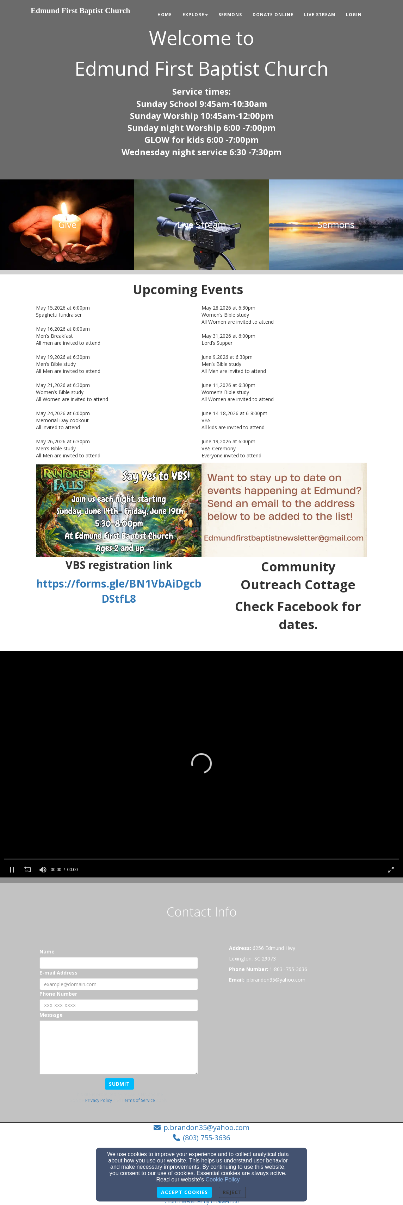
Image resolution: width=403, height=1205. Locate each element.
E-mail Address (58, 972)
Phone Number (58, 993)
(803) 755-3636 (206, 1137)
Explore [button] (195, 15)
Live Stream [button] (319, 15)
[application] (201, 764)
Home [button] (164, 15)
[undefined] (67, 224)
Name (47, 951)
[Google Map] (298, 1039)
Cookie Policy (223, 1179)
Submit (119, 1083)
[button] (201, 763)
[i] (246, 979)
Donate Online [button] (273, 15)
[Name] (118, 963)
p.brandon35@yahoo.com (206, 1127)
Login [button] (354, 15)
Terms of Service (138, 1100)
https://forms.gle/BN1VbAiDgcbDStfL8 (119, 591)
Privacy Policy (98, 1100)
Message (51, 1014)
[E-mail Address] (118, 984)
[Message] (118, 1047)
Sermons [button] (230, 15)
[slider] (201, 859)
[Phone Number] (118, 1005)
